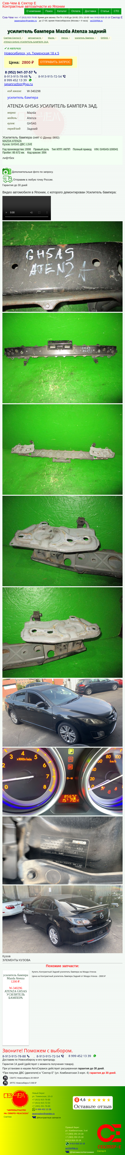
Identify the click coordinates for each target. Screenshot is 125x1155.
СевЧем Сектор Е (13, 38)
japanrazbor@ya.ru (18, 84)
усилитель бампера (84, 38)
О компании (33, 11)
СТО (116, 11)
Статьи (105, 11)
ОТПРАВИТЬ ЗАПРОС (55, 62)
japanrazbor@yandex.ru (25, 20)
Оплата (75, 11)
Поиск (48, 11)
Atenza (64, 38)
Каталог (62, 11)
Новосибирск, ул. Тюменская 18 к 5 (31, 53)
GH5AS (105, 38)
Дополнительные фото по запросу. (27, 171)
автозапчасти (35, 38)
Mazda (51, 38)
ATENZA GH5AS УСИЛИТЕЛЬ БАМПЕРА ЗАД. (26, 42)
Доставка (90, 11)
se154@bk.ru (96, 20)
